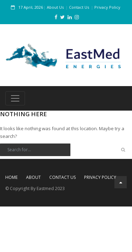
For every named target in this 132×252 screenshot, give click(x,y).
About (33, 177)
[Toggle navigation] (15, 98)
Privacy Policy (107, 7)
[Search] (35, 150)
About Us (55, 7)
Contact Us (79, 7)
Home (11, 177)
